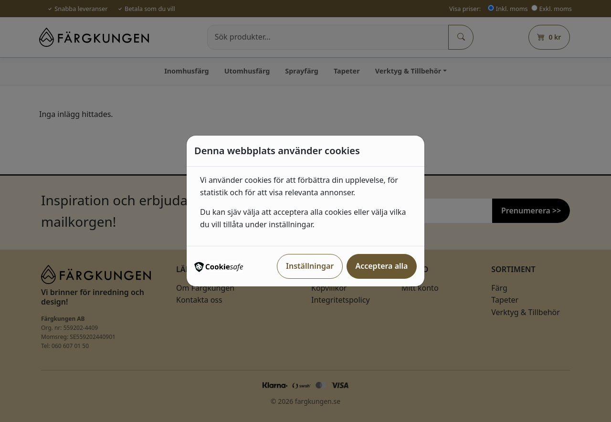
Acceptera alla (381, 266)
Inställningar (310, 266)
